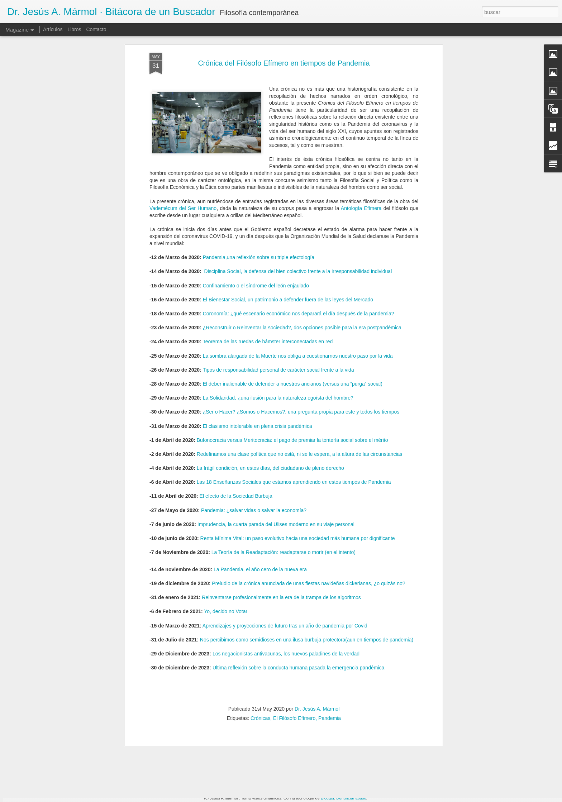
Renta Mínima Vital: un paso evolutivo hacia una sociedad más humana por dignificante (297, 458)
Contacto (96, 29)
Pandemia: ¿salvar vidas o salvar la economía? (253, 430)
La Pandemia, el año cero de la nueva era (260, 489)
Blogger (327, 798)
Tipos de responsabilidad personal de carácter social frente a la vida (278, 289)
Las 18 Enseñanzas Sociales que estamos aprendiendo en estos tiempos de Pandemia (294, 402)
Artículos (52, 29)
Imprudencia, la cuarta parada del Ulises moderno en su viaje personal (275, 444)
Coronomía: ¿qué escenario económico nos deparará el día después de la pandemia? (298, 233)
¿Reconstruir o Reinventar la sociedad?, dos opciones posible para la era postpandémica (302, 247)
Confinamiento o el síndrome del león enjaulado (256, 205)
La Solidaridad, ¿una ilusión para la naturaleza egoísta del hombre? (278, 318)
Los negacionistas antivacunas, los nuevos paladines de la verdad (286, 573)
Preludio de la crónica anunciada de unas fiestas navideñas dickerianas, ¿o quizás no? (308, 503)
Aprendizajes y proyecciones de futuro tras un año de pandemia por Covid (285, 545)
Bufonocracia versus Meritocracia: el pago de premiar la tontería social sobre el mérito (292, 360)
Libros (74, 29)
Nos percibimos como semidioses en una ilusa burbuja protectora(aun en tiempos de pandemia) (306, 559)
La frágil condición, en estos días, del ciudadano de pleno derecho (270, 388)
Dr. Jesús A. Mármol (317, 629)
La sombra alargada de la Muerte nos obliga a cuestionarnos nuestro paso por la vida (298, 275)
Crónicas (260, 638)
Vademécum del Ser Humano (182, 128)
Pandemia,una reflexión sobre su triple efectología (258, 177)
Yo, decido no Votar (225, 531)
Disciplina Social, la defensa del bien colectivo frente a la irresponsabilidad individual (298, 191)
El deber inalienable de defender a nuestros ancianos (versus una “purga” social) (292, 303)
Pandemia (329, 638)
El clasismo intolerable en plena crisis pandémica (257, 346)
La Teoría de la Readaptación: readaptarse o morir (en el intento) (283, 472)
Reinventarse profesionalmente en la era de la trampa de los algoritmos (281, 517)
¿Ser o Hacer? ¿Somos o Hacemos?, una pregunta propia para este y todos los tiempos (301, 332)
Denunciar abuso (351, 798)
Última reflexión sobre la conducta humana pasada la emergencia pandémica (298, 588)
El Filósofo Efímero (294, 638)
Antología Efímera (361, 128)
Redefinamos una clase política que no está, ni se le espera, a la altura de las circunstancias (300, 374)
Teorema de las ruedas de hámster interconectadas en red (268, 261)
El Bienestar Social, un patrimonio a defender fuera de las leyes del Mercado (288, 219)
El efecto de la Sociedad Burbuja (236, 416)
